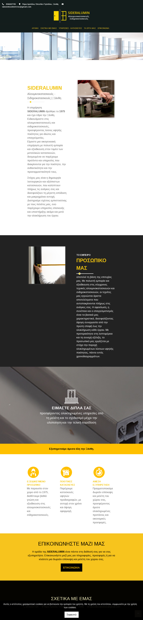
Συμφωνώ (72, 614)
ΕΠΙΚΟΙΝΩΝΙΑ (103, 28)
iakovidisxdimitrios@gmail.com (16, 7)
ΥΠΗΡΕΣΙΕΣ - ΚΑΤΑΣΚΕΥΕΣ (70, 28)
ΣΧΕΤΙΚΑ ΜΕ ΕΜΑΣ (48, 28)
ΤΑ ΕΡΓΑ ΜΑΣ (90, 28)
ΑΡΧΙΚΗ (35, 28)
